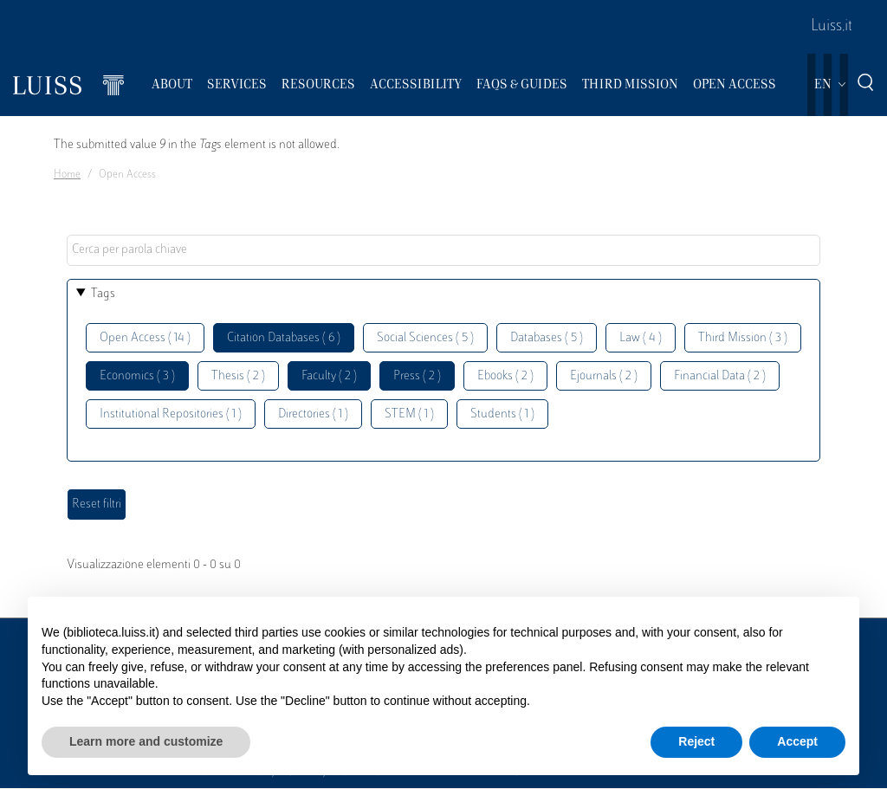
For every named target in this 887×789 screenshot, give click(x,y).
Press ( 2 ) (417, 376)
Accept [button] (797, 741)
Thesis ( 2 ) (238, 376)
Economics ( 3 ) (137, 376)
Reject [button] (696, 741)
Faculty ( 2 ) (329, 376)
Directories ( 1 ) (313, 414)
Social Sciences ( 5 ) (425, 338)
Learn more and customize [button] (146, 741)
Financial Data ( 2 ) (720, 376)
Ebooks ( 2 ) (505, 376)
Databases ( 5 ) (546, 338)
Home (67, 175)
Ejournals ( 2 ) (604, 376)
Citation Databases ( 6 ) (283, 338)
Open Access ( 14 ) (145, 338)
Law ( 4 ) (640, 338)
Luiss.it (831, 27)
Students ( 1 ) (502, 414)
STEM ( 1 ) (409, 414)
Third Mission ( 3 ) (742, 338)
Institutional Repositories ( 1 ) (171, 414)
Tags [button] (103, 294)
